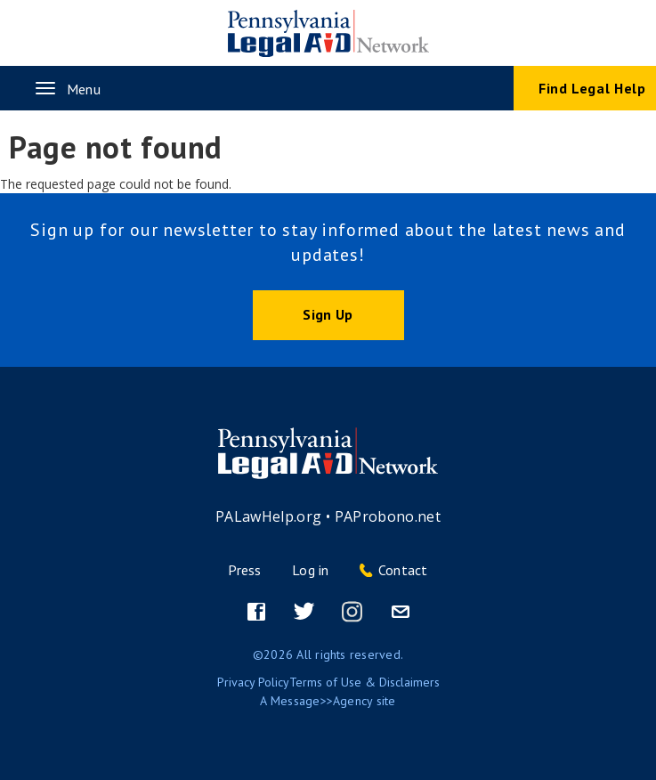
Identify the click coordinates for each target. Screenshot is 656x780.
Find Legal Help (592, 88)
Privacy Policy (253, 682)
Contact (403, 570)
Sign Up (327, 314)
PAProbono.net (388, 516)
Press (244, 570)
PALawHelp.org (268, 516)
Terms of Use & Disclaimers (364, 682)
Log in (310, 570)
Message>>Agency (322, 701)
